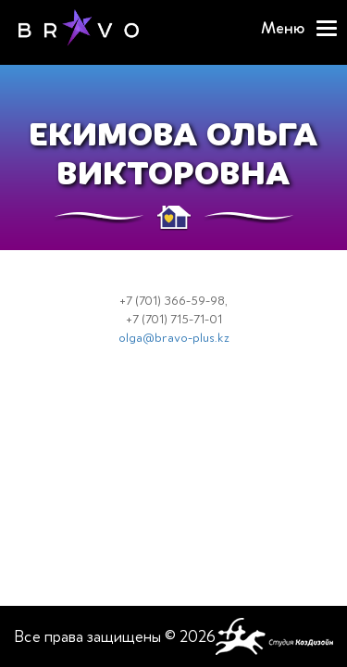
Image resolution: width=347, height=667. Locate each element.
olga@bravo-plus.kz (173, 338)
